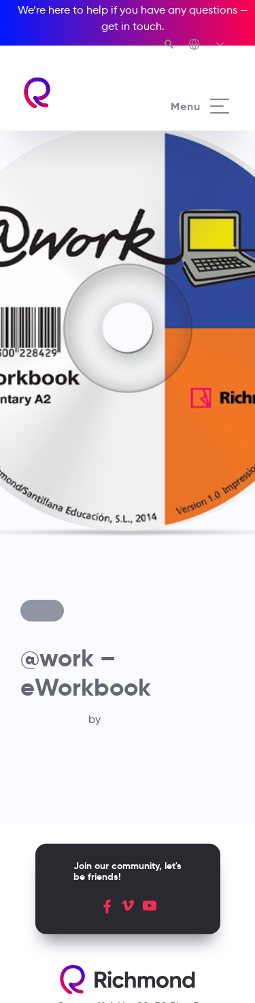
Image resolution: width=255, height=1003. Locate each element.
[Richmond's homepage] (75, 93)
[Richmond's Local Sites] (207, 45)
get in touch (131, 26)
